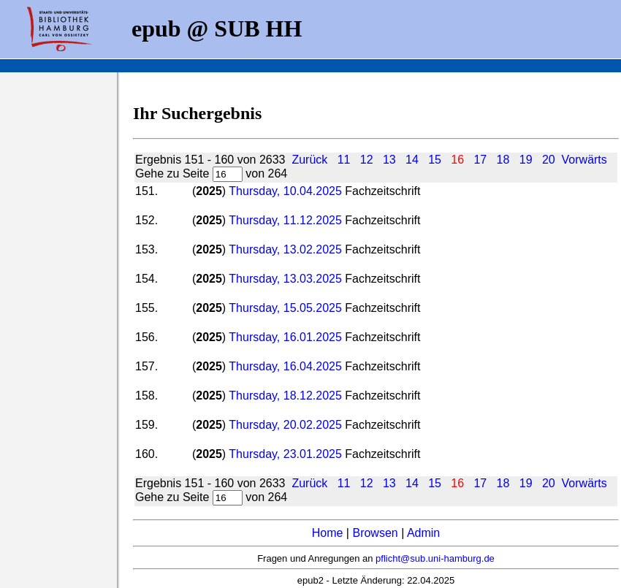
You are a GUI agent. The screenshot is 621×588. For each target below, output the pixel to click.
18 (503, 159)
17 (480, 159)
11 (344, 159)
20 (548, 159)
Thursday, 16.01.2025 (287, 337)
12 (366, 159)
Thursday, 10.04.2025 (285, 191)
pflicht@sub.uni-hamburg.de (435, 558)
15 (434, 159)
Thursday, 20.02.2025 (285, 425)
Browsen (374, 533)
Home (327, 533)
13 (389, 159)
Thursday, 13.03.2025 (285, 278)
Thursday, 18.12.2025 (285, 395)
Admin (423, 533)
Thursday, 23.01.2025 (287, 454)
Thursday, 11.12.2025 (287, 220)
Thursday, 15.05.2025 (285, 308)
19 (526, 159)
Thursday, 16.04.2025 (285, 366)
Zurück (309, 159)
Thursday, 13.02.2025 (285, 249)
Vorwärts (584, 159)
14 (412, 159)
